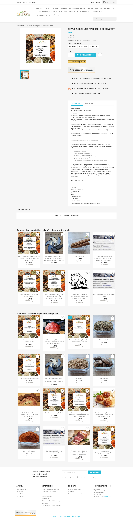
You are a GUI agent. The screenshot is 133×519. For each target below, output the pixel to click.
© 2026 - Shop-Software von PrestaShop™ (66, 517)
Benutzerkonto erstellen (75, 494)
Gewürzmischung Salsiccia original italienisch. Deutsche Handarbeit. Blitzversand (29, 258)
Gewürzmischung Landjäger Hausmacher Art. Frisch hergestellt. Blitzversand (54, 296)
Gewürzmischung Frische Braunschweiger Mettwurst (54, 452)
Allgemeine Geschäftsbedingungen (53, 501)
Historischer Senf (43, 15)
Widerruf (45, 503)
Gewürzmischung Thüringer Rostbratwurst (29, 295)
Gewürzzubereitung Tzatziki (54, 413)
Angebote (19, 491)
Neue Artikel (20, 494)
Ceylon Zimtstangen (79, 256)
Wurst (90, 8)
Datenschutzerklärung (49, 491)
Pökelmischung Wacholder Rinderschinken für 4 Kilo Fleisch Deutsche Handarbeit (54, 341)
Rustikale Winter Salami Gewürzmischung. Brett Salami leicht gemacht (29, 414)
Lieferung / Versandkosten (50, 489)
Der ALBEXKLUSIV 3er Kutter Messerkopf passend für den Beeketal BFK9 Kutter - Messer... (54, 258)
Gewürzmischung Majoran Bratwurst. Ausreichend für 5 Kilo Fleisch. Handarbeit (79, 414)
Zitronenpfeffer (104, 340)
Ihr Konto (72, 486)
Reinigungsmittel (107, 8)
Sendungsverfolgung (74, 489)
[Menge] (70, 55)
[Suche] (105, 19)
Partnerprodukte (84, 12)
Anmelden (71, 491)
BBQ (96, 8)
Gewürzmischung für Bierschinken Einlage (104, 295)
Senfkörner (79, 378)
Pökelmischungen (59, 8)
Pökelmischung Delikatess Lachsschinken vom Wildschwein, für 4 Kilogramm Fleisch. (79, 296)
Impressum (45, 498)
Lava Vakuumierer (43, 8)
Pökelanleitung (21, 489)
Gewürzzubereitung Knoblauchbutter (29, 341)
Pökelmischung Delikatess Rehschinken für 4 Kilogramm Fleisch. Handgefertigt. (79, 452)
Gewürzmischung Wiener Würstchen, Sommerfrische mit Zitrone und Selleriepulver (104, 258)
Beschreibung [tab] (76, 104)
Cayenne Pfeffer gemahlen (29, 451)
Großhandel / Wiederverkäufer (49, 12)
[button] (88, 62)
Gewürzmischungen (77, 8)
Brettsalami (69, 12)
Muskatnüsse (104, 378)
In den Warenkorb (85, 55)
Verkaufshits (20, 496)
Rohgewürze (98, 12)
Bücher (56, 15)
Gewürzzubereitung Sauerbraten (29, 378)
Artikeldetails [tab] (88, 104)
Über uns (45, 494)
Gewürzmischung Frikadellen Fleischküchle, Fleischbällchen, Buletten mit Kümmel (104, 414)
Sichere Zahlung (47, 496)
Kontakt (44, 508)
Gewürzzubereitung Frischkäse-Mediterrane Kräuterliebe (79, 341)
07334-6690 (33, 2)
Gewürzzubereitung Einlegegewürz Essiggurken (104, 452)
